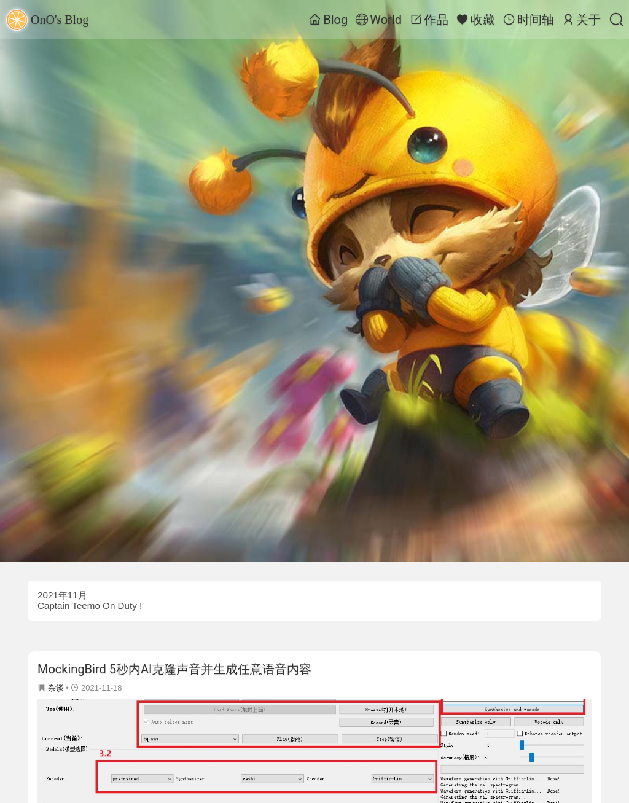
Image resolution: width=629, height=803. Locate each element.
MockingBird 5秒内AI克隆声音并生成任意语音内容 (174, 669)
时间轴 (528, 19)
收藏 (475, 19)
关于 (581, 19)
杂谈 (56, 687)
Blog (328, 19)
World (379, 19)
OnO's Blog (47, 20)
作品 (429, 19)
